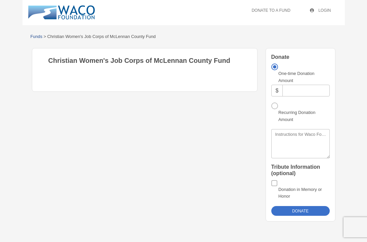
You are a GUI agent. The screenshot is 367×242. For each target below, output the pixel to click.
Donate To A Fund (270, 10)
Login (320, 10)
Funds (37, 36)
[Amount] (305, 90)
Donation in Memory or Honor (300, 193)
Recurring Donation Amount (296, 116)
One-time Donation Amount (296, 77)
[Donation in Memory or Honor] (274, 183)
